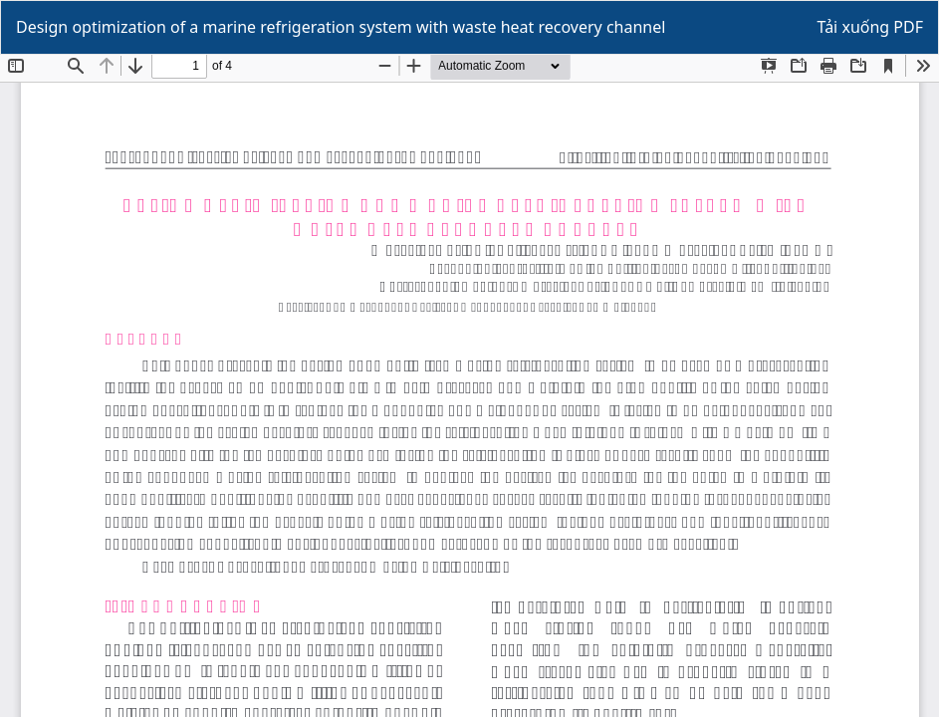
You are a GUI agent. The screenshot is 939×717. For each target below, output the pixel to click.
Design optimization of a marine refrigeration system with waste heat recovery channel (340, 27)
